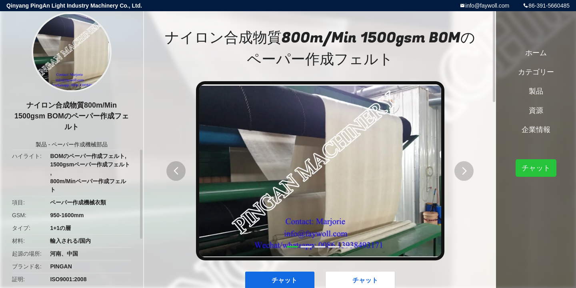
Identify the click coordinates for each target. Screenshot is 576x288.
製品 (41, 144)
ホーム (536, 53)
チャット (536, 168)
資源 (536, 110)
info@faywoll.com (487, 5)
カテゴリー (536, 72)
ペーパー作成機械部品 (80, 144)
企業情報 (536, 130)
